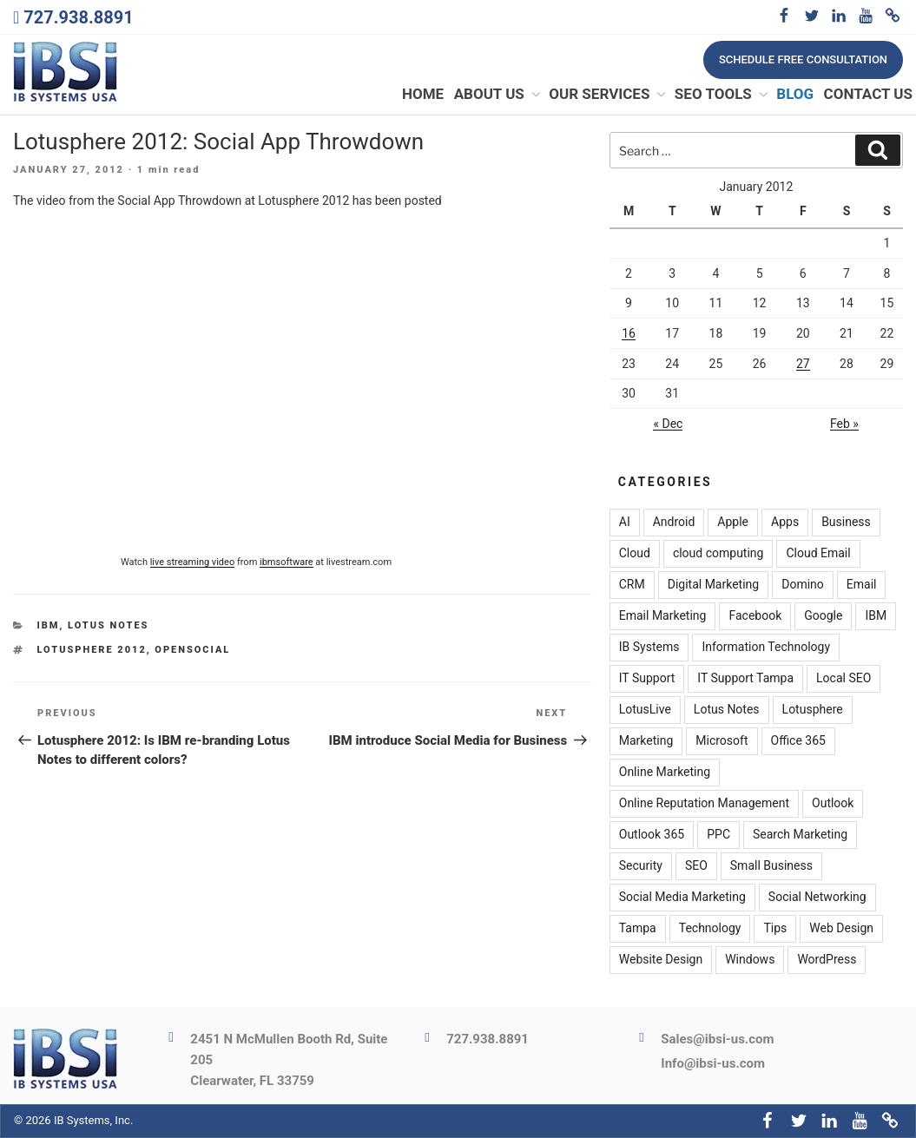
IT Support (647, 679)
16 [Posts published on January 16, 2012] (629, 333)
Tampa (637, 929)
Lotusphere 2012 (92, 649)
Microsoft (721, 741)
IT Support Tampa (745, 679)
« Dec (667, 424)
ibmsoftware (286, 562)
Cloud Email (818, 554)
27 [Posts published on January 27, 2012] (803, 364)
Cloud (634, 554)
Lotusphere (812, 710)
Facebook (754, 616)
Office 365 (798, 741)
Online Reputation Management (704, 804)
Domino (802, 585)
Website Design (660, 960)
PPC (718, 835)
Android (674, 523)
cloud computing (718, 554)
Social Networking (817, 897)
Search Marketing (800, 835)
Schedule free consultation (803, 59)
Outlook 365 (651, 835)
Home (423, 94)
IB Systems (649, 648)
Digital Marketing (713, 585)
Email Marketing (663, 616)
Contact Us (868, 94)
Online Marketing (664, 772)
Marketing (646, 741)
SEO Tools (722, 94)
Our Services (608, 94)
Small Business (771, 866)
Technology (710, 929)
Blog (795, 94)
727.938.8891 (78, 17)
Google (823, 616)
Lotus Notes (108, 626)
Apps (785, 523)
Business (846, 523)
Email (862, 585)
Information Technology (766, 648)
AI (624, 523)
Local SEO (843, 679)
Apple (732, 523)
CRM (632, 585)
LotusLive (645, 710)
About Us (498, 94)
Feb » (844, 424)
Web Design (841, 929)
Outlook (832, 804)
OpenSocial (192, 649)
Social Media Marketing (682, 897)
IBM (48, 626)
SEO (696, 866)
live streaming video (192, 562)
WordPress (826, 960)
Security (640, 866)
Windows (749, 960)
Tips (775, 929)
